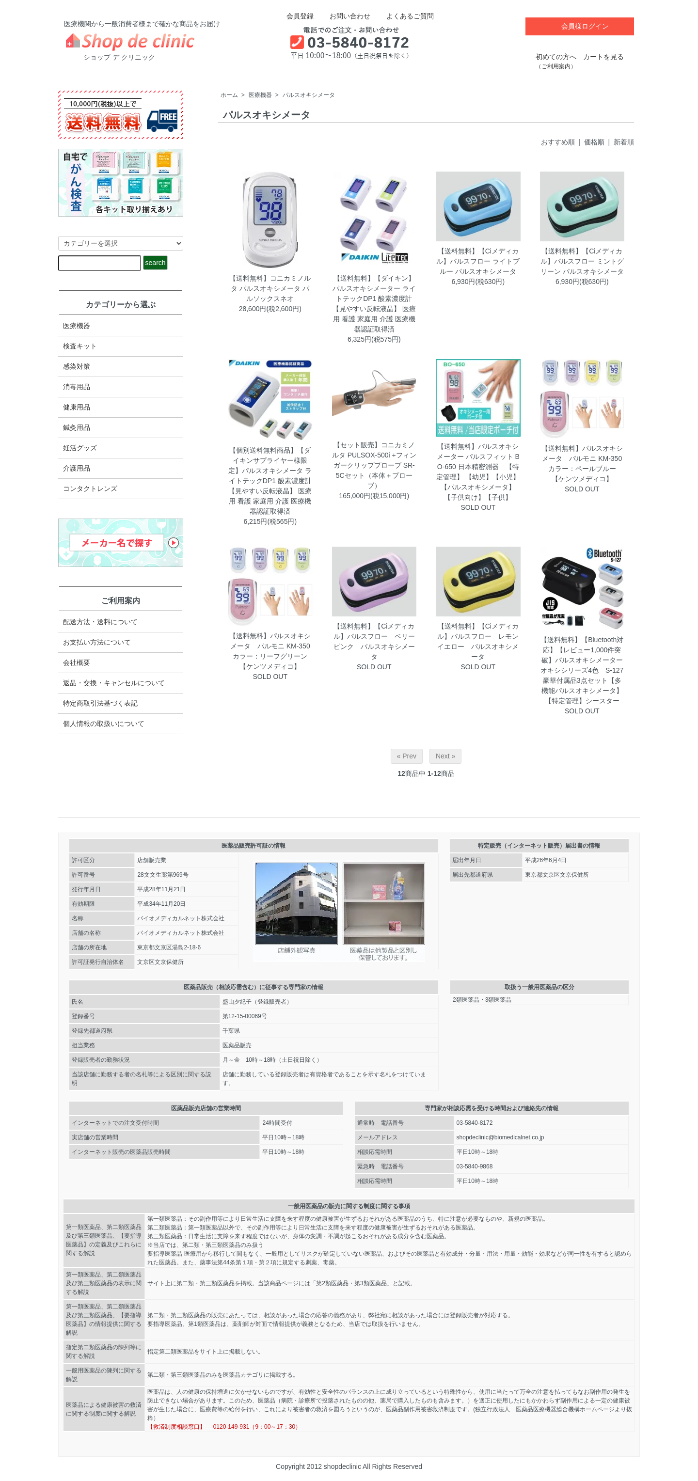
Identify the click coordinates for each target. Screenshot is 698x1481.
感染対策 (76, 366)
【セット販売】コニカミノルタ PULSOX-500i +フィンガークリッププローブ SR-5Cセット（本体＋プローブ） (374, 465)
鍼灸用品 (76, 427)
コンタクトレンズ (90, 488)
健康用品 (76, 407)
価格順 (594, 142)
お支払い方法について (97, 642)
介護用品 (76, 468)
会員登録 (295, 16)
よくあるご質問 (403, 16)
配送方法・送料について (100, 622)
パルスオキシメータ (309, 95)
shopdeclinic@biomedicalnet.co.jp (500, 1137)
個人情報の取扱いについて (103, 723)
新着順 (624, 142)
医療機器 (260, 95)
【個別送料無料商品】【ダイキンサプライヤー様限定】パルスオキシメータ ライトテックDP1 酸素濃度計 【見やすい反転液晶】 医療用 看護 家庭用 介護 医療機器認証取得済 (270, 480)
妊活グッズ (80, 448)
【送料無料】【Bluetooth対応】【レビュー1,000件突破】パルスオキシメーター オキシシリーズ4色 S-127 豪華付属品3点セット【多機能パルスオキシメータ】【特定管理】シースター (585, 670)
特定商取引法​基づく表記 (100, 703)
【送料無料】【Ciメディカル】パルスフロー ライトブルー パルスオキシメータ (478, 261)
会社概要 (76, 662)
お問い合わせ (343, 16)
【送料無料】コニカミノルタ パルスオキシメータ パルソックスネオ (270, 288)
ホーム (229, 95)
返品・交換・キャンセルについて (114, 683)
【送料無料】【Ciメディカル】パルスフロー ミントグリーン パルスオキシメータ (582, 261)
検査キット (80, 346)
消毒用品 (76, 387)
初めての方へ (556, 56)
